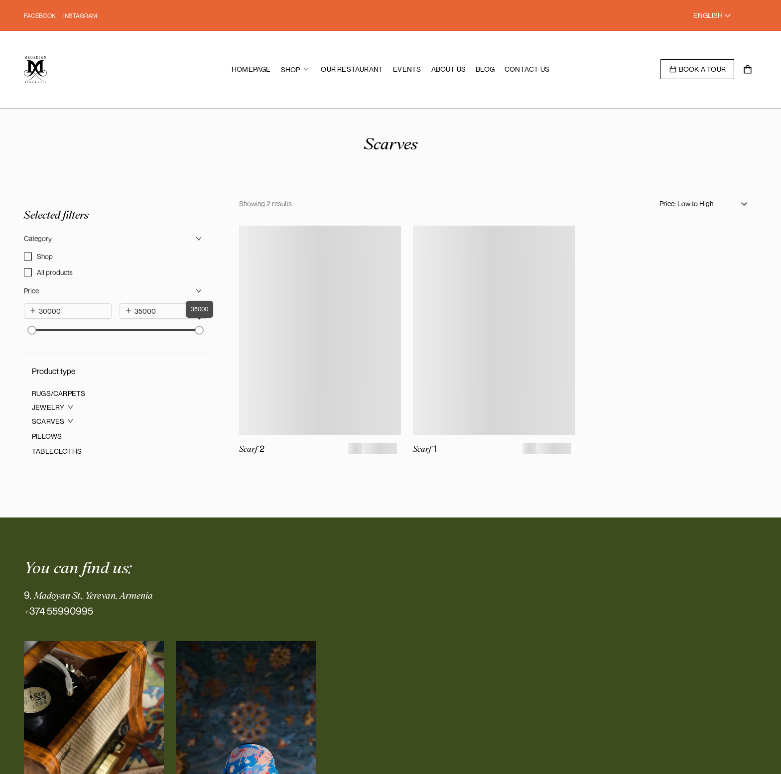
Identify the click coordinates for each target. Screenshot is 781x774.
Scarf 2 (251, 448)
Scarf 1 (424, 448)
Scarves (390, 143)
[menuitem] (251, 69)
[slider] (31, 330)
